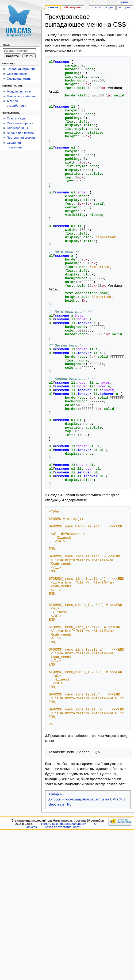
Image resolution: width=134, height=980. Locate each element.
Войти (124, 2)
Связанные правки (20, 123)
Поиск (6, 44)
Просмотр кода (102, 7)
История (125, 7)
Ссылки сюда (16, 118)
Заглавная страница (21, 69)
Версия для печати (20, 132)
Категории (55, 794)
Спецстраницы (17, 128)
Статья (53, 7)
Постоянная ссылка (21, 137)
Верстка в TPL (60, 804)
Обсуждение (73, 7)
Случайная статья (19, 78)
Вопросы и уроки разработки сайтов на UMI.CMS (86, 799)
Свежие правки (17, 73)
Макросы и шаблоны (21, 96)
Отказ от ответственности (63, 827)
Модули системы (19, 91)
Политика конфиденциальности (63, 823)
